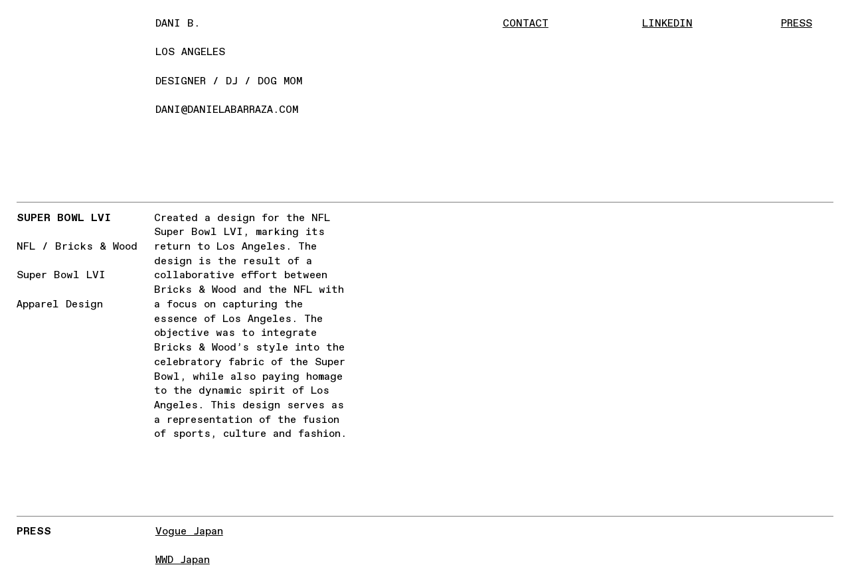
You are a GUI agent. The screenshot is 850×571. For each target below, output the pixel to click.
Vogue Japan (189, 531)
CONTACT (526, 23)
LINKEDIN (667, 23)
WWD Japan (182, 560)
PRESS (796, 23)
